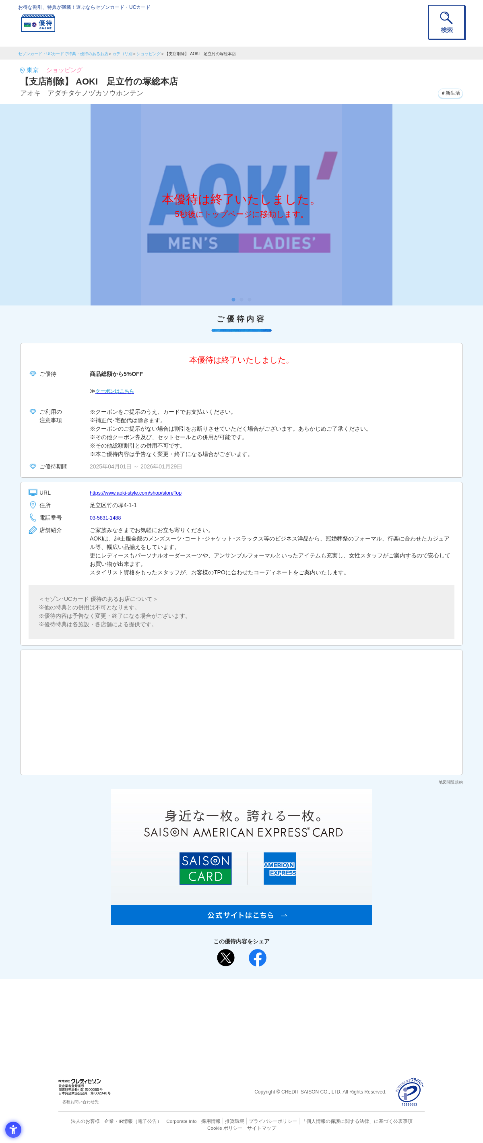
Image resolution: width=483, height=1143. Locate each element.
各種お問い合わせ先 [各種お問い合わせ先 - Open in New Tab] (80, 1102)
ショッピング (148, 54)
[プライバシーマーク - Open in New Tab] (409, 1092)
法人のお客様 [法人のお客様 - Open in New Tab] (78, 1120)
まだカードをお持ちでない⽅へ (237, 987)
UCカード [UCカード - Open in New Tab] (270, 1010)
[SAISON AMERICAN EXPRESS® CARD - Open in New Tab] (241, 921)
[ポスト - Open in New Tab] (226, 958)
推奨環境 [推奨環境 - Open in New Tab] (217, 1120)
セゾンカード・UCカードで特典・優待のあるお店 (63, 54)
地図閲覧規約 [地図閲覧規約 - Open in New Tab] (451, 782)
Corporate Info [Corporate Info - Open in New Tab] (167, 1120)
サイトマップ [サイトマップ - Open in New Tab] (242, 1127)
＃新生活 (448, 92)
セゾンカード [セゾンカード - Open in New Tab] (209, 1010)
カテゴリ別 (122, 54)
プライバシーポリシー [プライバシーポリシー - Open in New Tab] (253, 1120)
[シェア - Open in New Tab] (257, 958)
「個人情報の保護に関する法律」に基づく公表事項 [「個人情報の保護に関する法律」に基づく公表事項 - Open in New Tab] (330, 1120)
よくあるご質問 (273, 997)
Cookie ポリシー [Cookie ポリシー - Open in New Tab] (402, 1120)
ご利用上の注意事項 (208, 997)
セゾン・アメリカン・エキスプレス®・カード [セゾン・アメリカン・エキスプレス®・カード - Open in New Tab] (237, 1024)
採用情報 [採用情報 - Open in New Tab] (195, 1120)
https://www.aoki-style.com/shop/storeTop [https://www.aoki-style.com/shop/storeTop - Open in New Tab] (141, 492)
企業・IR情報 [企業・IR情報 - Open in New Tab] (109, 1120)
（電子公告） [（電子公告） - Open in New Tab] (135, 1120)
